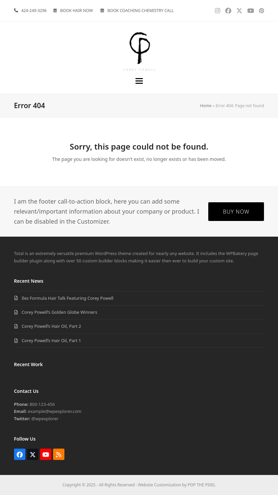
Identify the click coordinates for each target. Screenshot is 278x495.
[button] (139, 81)
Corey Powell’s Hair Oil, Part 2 (51, 326)
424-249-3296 (34, 10)
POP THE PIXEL (202, 485)
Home (205, 105)
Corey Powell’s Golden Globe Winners (59, 312)
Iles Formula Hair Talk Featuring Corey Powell (67, 298)
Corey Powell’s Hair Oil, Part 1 (51, 340)
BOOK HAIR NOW (76, 10)
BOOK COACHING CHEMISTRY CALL (140, 10)
